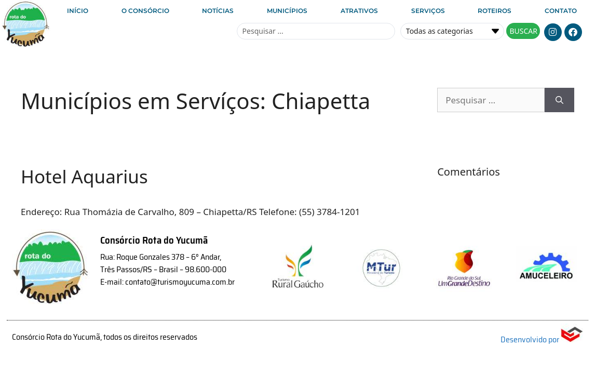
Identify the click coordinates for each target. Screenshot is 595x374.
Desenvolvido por (542, 339)
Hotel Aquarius (84, 176)
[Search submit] (523, 31)
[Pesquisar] (559, 100)
